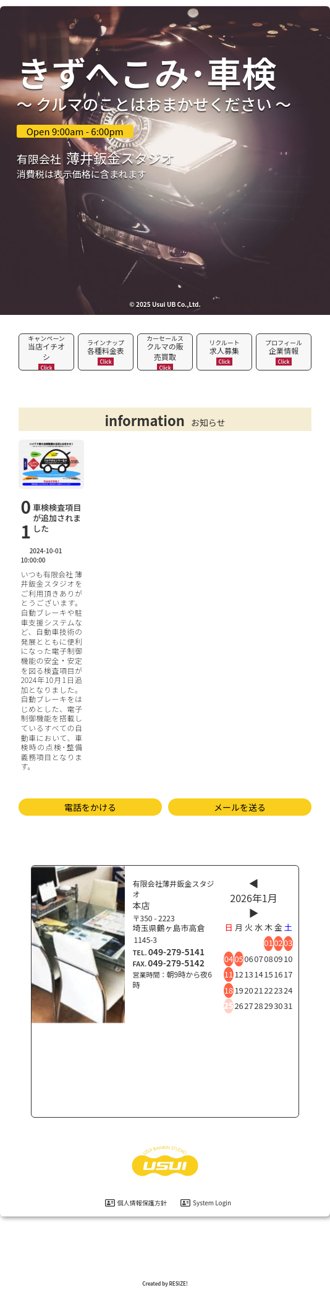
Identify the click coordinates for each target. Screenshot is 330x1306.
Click (47, 367)
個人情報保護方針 (136, 1202)
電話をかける (90, 807)
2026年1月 (253, 897)
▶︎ (254, 912)
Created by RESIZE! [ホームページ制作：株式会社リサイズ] (165, 1283)
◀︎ (254, 883)
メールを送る (240, 807)
